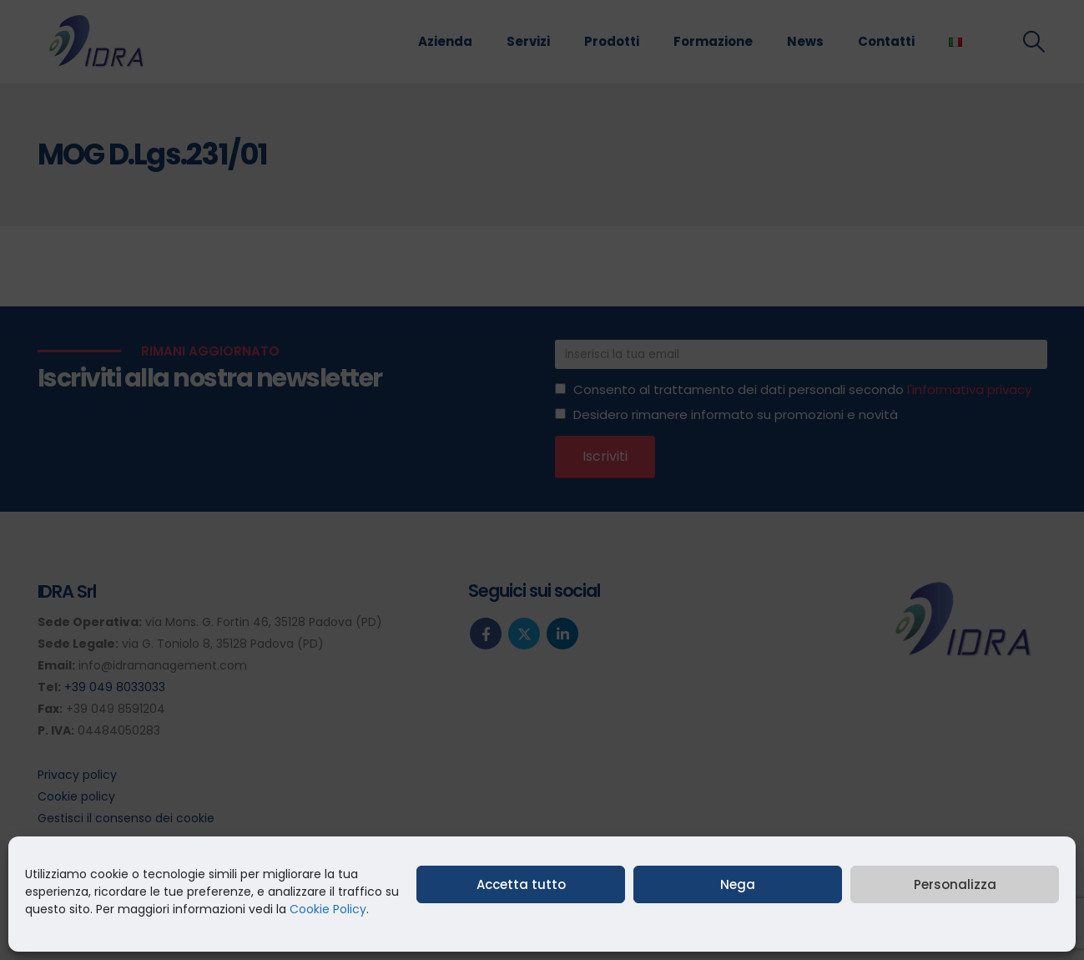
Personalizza (955, 884)
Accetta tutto (521, 884)
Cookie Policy (328, 909)
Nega (737, 884)
